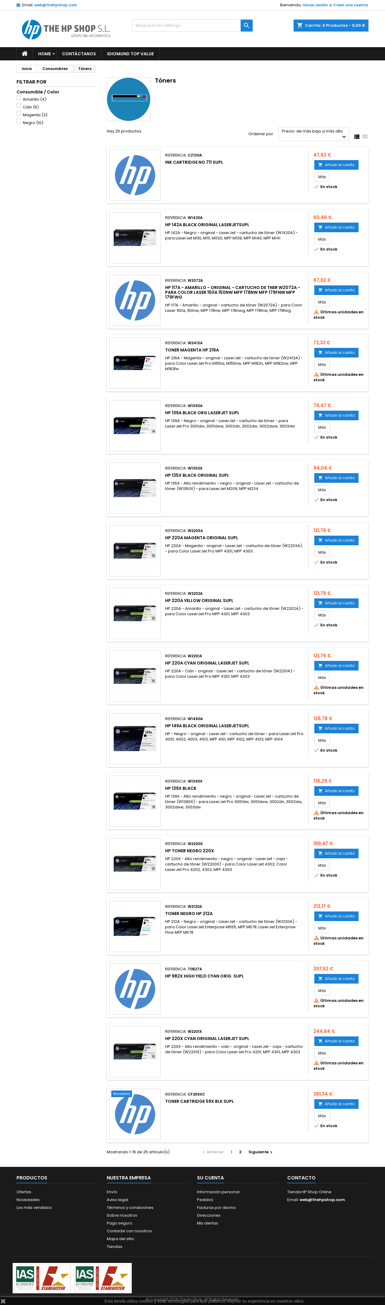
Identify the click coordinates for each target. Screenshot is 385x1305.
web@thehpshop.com (55, 5)
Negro (33, 123)
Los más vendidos (34, 1207)
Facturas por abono (216, 1207)
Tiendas (114, 1246)
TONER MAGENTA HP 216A (192, 350)
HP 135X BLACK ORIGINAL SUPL (197, 475)
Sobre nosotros (122, 1215)
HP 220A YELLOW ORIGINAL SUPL (199, 601)
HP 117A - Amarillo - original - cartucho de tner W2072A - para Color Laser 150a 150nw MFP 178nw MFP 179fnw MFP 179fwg (232, 292)
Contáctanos (79, 54)
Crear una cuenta (350, 5)
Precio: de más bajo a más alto (315, 134)
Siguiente (261, 1152)
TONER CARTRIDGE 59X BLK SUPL (199, 1101)
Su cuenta (210, 1177)
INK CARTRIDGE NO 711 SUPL (194, 162)
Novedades (28, 1200)
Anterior (212, 1152)
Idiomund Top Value (130, 54)
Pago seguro (119, 1223)
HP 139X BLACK (180, 788)
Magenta (35, 115)
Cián (31, 107)
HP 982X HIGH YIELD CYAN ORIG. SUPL (204, 976)
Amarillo (34, 99)
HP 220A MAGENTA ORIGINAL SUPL (201, 538)
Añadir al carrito (336, 164)
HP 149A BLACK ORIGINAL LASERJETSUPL (207, 726)
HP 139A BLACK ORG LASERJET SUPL (202, 413)
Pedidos (205, 1200)
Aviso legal (117, 1200)
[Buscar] (192, 26)
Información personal (218, 1192)
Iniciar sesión (315, 5)
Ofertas (24, 1192)
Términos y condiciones (130, 1207)
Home (44, 54)
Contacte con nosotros (129, 1231)
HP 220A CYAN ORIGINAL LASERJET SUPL (207, 663)
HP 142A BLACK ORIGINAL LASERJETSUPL (207, 225)
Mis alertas (207, 1223)
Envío (112, 1192)
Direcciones (208, 1215)
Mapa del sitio (120, 1239)
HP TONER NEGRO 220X (189, 851)
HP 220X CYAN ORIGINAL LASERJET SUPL (207, 1039)
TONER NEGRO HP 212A (189, 914)
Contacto (301, 1177)
